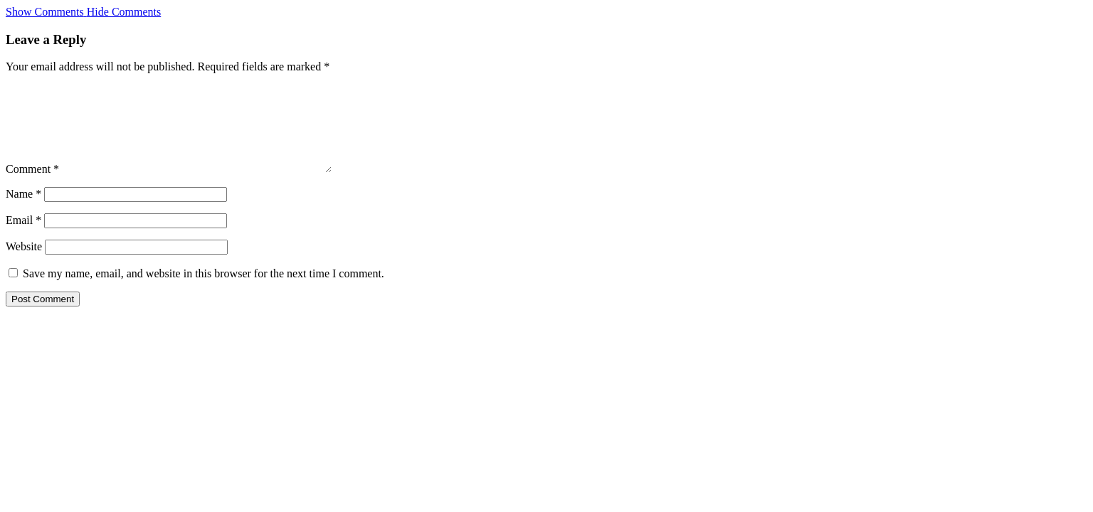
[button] (83, 12)
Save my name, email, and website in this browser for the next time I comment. (203, 290)
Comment (32, 186)
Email (23, 237)
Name (23, 211)
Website (24, 263)
